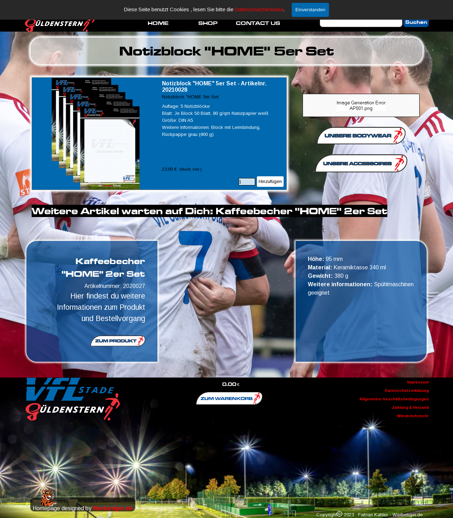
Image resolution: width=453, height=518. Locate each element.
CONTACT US (258, 23)
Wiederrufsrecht (413, 416)
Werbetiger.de (112, 508)
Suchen (416, 22)
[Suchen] (361, 22)
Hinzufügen (270, 181)
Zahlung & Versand (410, 407)
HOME (158, 23)
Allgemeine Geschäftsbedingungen (394, 399)
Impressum (418, 382)
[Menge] (247, 181)
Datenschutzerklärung (407, 390)
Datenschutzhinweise (259, 9)
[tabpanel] (226, 51)
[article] (159, 133)
